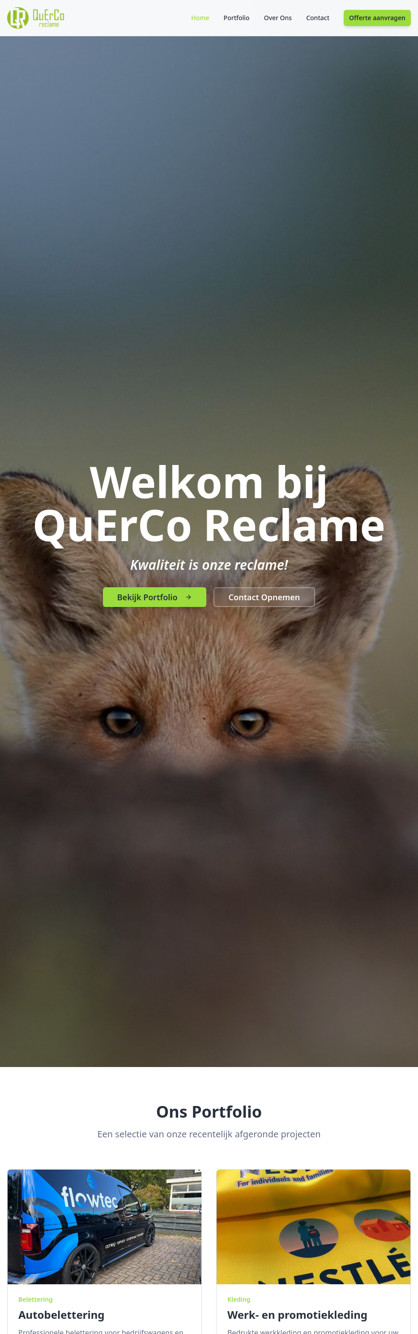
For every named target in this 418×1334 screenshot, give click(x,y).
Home (200, 17)
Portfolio (237, 17)
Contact (317, 17)
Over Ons (278, 17)
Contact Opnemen (264, 597)
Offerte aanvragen (377, 17)
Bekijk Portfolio (154, 597)
